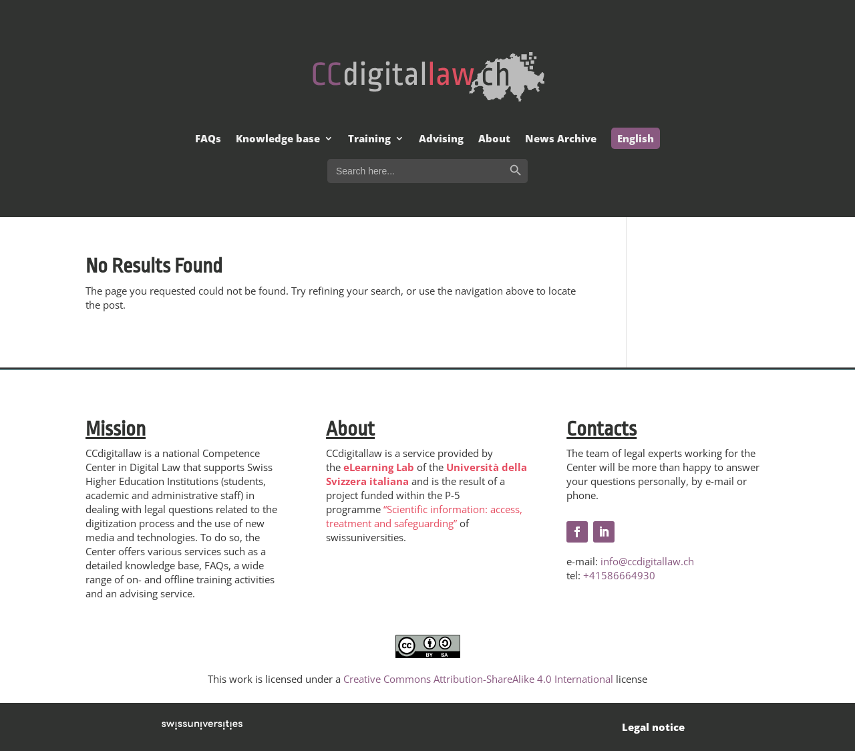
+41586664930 (619, 575)
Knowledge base (278, 139)
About (494, 139)
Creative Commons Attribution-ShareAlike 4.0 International (478, 679)
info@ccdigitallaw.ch (647, 561)
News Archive (560, 139)
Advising (441, 139)
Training (369, 139)
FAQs (208, 139)
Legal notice (653, 727)
